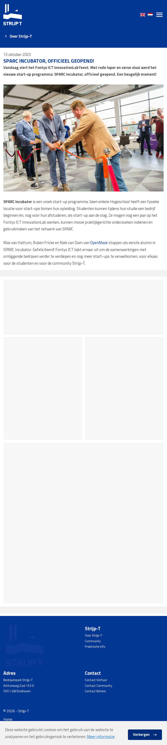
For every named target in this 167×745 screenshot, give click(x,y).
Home (7, 719)
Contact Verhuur (96, 680)
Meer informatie (101, 736)
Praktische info (95, 646)
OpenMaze (101, 245)
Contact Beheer (95, 691)
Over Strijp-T (21, 36)
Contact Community (98, 685)
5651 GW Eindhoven (17, 691)
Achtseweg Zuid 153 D (18, 685)
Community (93, 641)
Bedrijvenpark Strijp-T (18, 680)
